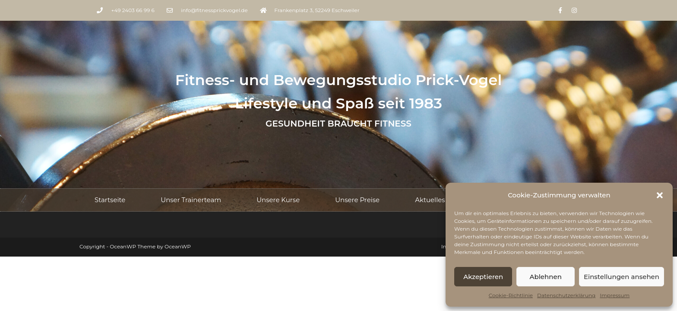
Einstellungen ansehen (621, 277)
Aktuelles (430, 200)
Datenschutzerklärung (566, 295)
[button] (659, 195)
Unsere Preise (357, 200)
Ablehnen (545, 277)
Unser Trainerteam (191, 200)
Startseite (110, 200)
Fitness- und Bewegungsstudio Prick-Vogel (338, 80)
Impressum (615, 295)
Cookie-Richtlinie (511, 295)
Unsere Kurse (278, 200)
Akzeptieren (483, 277)
